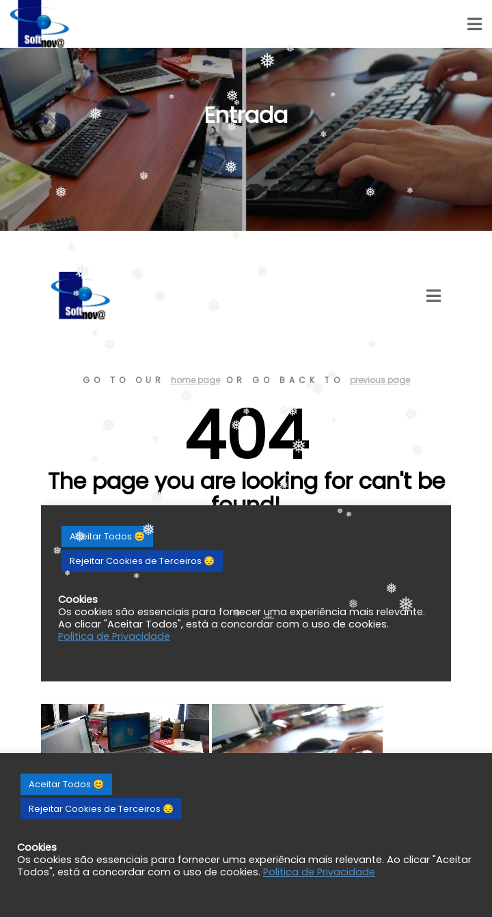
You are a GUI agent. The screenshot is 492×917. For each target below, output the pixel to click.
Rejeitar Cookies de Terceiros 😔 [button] (101, 808)
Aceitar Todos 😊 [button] (66, 784)
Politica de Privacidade (319, 872)
